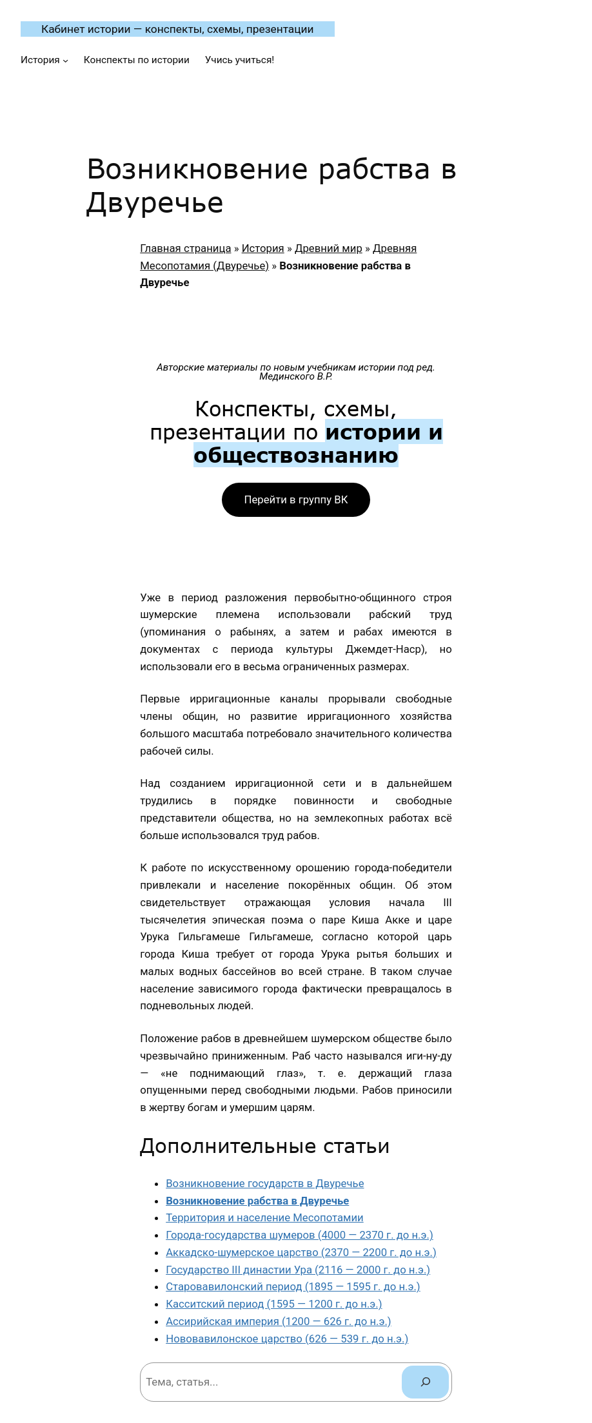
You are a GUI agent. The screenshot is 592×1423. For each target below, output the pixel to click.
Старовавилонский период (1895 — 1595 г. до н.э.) (293, 1286)
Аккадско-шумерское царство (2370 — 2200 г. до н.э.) (301, 1252)
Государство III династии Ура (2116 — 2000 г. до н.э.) (298, 1269)
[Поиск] (425, 1382)
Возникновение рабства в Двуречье (257, 1200)
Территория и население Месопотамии (265, 1217)
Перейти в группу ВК (296, 499)
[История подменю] (65, 60)
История (263, 248)
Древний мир (328, 248)
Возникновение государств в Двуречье (265, 1183)
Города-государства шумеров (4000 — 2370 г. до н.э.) (299, 1234)
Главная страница (185, 248)
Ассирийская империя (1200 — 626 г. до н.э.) (278, 1321)
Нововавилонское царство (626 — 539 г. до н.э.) (287, 1338)
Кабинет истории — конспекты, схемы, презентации (177, 29)
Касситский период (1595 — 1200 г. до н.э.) (274, 1303)
